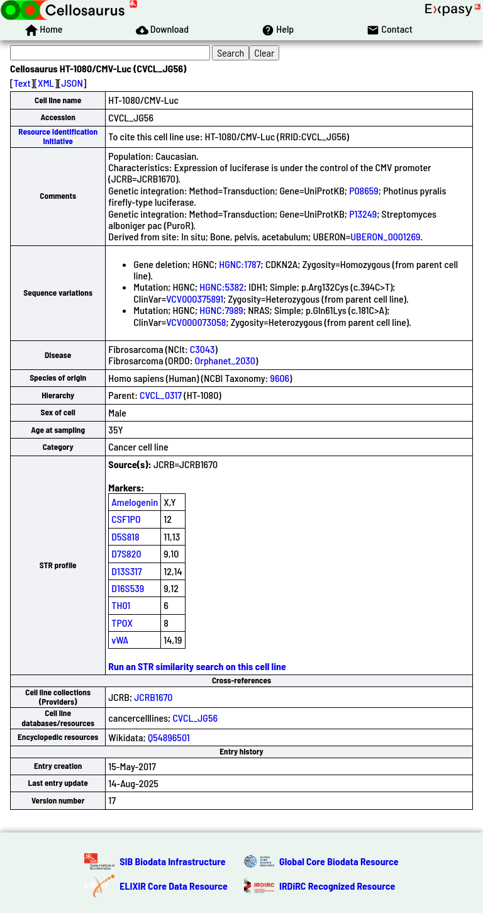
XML (46, 83)
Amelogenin (134, 502)
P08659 (364, 190)
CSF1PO (125, 519)
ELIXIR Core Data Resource (173, 886)
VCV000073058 (196, 322)
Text (22, 83)
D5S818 (125, 536)
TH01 (120, 605)
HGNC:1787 (239, 264)
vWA (119, 640)
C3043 (202, 349)
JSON (72, 83)
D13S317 (126, 571)
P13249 (363, 214)
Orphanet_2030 (225, 360)
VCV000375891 (194, 299)
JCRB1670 (153, 697)
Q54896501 (169, 737)
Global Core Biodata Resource (339, 861)
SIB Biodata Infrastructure (172, 861)
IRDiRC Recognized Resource (337, 886)
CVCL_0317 (161, 395)
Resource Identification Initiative (57, 136)
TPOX (122, 623)
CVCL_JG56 (195, 718)
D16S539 (127, 588)
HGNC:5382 (221, 287)
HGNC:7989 (221, 310)
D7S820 (126, 553)
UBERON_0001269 (385, 236)
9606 (279, 378)
